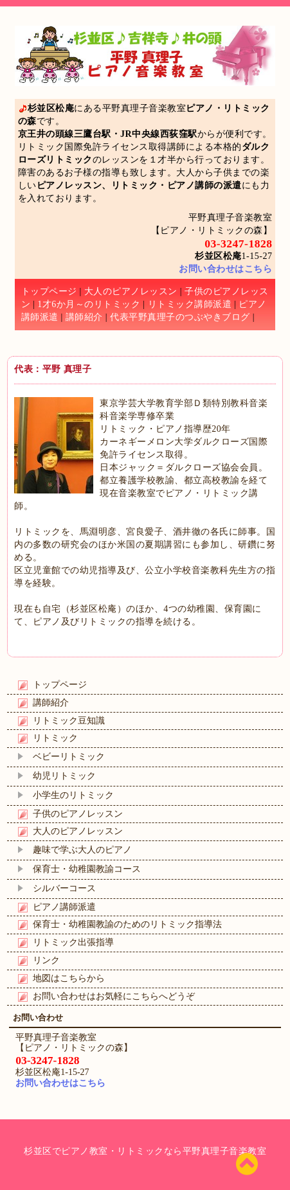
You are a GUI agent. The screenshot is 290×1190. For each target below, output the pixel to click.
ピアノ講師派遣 (64, 907)
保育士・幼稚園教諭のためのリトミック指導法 (127, 924)
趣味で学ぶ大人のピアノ (82, 850)
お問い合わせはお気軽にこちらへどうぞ (114, 996)
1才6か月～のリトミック (88, 304)
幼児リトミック (64, 776)
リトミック (55, 738)
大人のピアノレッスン (130, 291)
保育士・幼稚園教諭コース (87, 869)
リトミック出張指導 (73, 942)
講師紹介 (84, 317)
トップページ (49, 291)
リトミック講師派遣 (190, 304)
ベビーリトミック (69, 756)
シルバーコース (64, 888)
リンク (46, 960)
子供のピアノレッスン (78, 814)
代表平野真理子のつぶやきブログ (180, 317)
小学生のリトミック (73, 795)
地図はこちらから (69, 978)
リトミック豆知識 (69, 720)
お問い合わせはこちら (225, 269)
